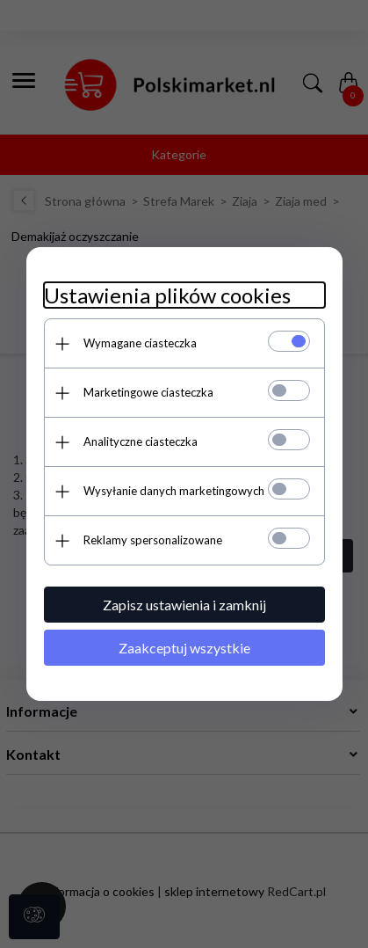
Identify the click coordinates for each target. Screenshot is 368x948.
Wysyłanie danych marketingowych (173, 491)
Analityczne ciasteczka (140, 441)
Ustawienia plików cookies (167, 295)
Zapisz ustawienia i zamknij (184, 604)
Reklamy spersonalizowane (152, 540)
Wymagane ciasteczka (140, 343)
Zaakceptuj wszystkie (184, 647)
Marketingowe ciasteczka (148, 392)
